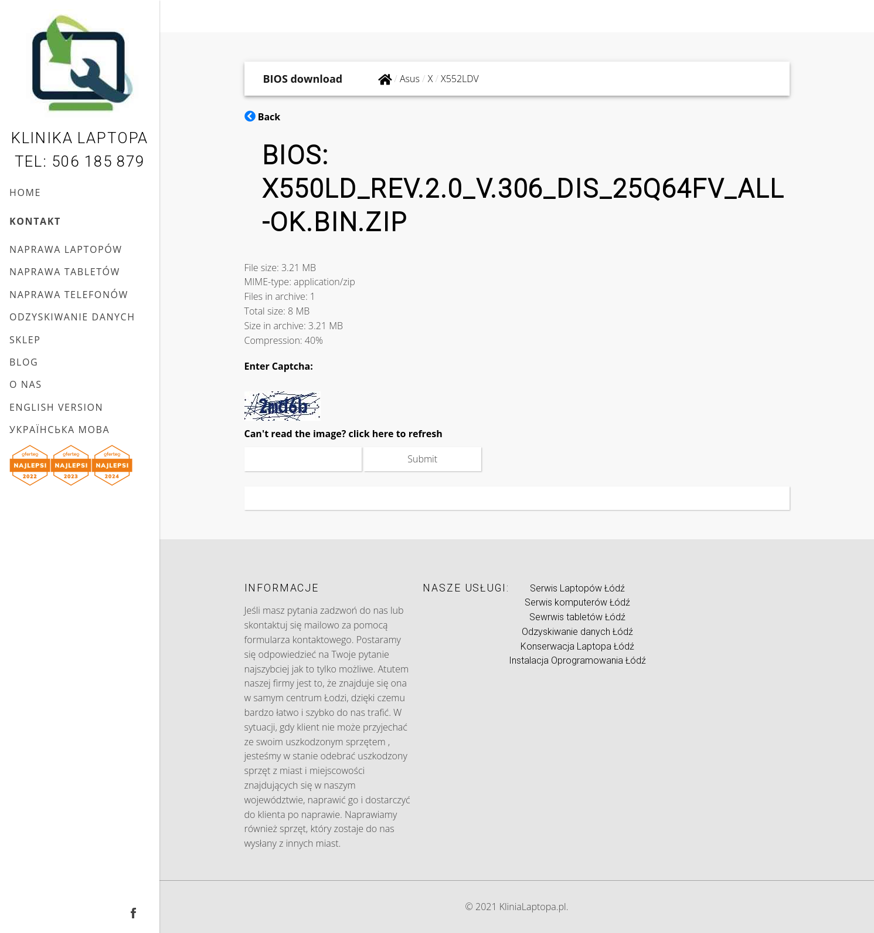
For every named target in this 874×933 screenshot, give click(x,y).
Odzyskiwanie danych (72, 316)
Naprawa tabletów (64, 271)
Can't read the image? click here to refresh (343, 433)
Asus (410, 78)
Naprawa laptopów (66, 249)
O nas (25, 384)
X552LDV (460, 78)
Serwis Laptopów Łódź (577, 588)
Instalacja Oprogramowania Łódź (577, 660)
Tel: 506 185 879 (79, 161)
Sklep (24, 339)
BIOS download (303, 79)
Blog (23, 362)
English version (56, 407)
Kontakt (35, 221)
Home (25, 192)
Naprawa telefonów (68, 294)
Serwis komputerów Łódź (577, 602)
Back (262, 116)
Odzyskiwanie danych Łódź (577, 631)
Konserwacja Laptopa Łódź (577, 646)
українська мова (59, 429)
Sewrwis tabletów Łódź (577, 617)
